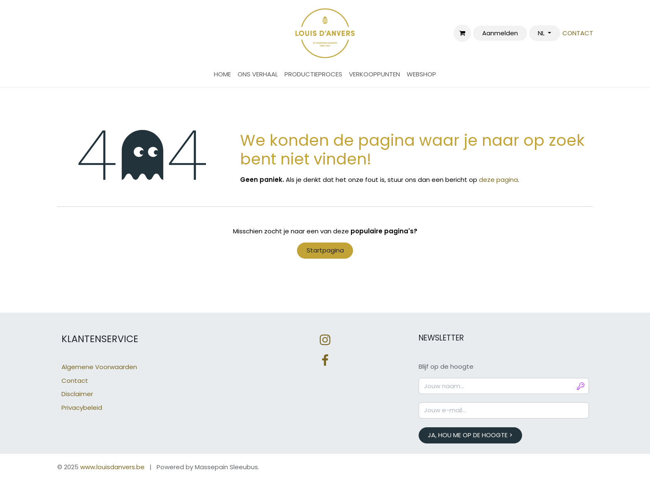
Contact (74, 380)
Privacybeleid (81, 407)
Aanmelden (500, 33)
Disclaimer (77, 393)
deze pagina (498, 179)
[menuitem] (222, 74)
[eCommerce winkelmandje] (462, 33)
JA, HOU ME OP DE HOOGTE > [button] (470, 435)
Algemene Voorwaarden (99, 366)
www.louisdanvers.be (112, 467)
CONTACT (577, 33)
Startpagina (325, 250)
